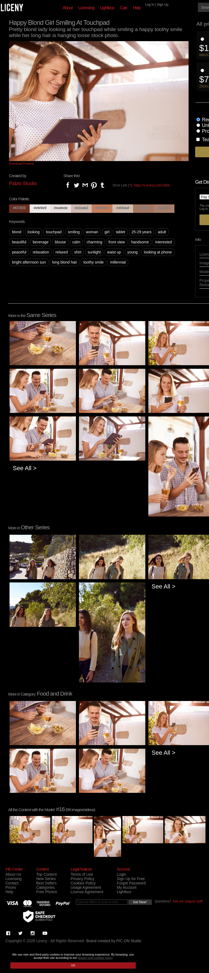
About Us (13, 874)
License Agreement (86, 892)
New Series (46, 879)
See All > (24, 468)
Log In (149, 5)
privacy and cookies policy (95, 957)
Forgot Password (131, 883)
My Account (126, 887)
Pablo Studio (23, 183)
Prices (10, 887)
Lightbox (107, 7)
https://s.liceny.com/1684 (152, 185)
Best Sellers (46, 883)
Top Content (46, 874)
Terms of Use (81, 874)
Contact (12, 883)
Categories (45, 887)
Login (121, 874)
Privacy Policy (82, 879)
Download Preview (21, 163)
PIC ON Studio (129, 941)
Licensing (86, 7)
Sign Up (162, 5)
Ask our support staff (187, 901)
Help (137, 7)
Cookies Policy (83, 883)
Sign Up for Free (131, 879)
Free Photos (46, 892)
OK (73, 965)
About (68, 7)
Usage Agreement (85, 887)
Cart (123, 7)
